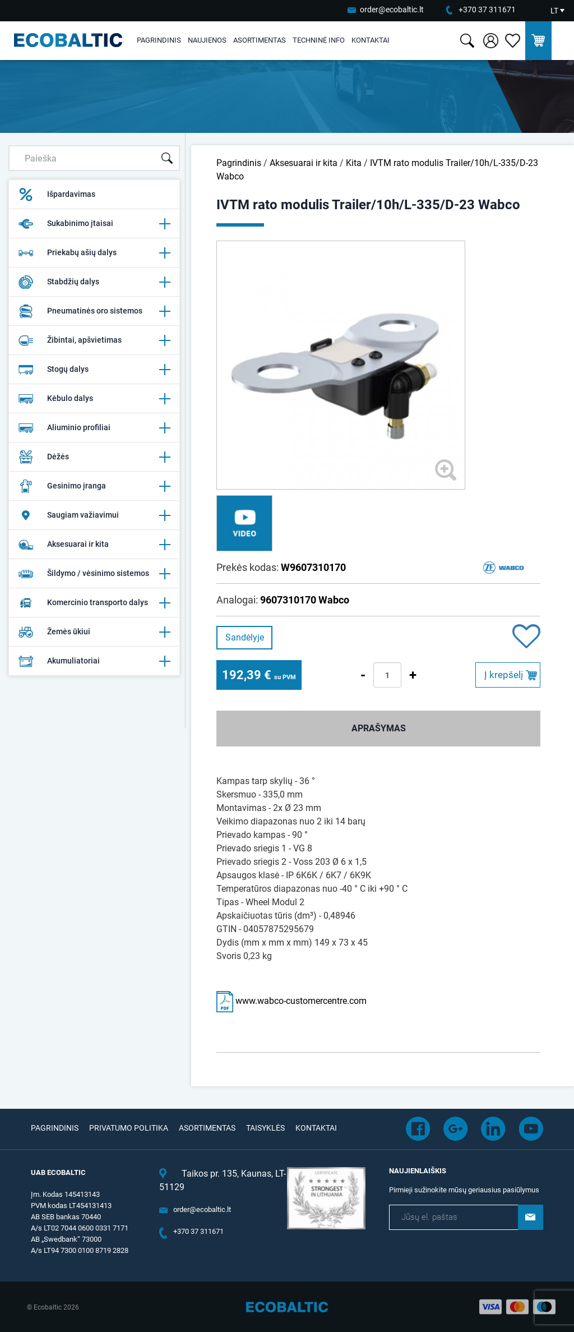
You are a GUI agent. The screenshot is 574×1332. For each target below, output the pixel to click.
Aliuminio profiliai (94, 428)
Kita (354, 163)
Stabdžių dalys (94, 282)
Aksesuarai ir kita (94, 544)
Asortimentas (259, 40)
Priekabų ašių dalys (94, 253)
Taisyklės (265, 1127)
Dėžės (94, 457)
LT (554, 10)
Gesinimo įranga (94, 486)
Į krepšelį (503, 674)
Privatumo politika (128, 1127)
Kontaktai (370, 40)
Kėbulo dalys (94, 398)
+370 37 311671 (487, 9)
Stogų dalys (94, 369)
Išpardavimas (56, 194)
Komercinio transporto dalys (94, 603)
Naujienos (207, 40)
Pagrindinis (159, 40)
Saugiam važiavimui (94, 515)
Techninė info (319, 40)
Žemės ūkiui (94, 632)
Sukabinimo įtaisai (94, 224)
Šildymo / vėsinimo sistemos (94, 573)
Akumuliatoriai (94, 661)
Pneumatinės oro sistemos (94, 311)
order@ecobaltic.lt (392, 9)
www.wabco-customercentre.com (291, 1000)
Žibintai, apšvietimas (94, 340)
